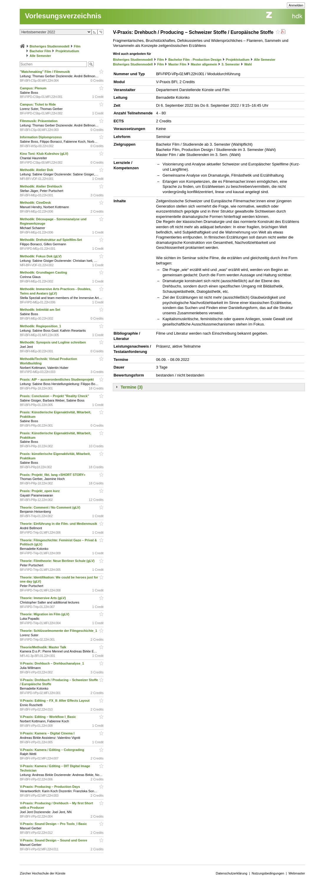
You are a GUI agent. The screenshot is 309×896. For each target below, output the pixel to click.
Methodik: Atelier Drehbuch (41, 186)
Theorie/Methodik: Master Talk (43, 647)
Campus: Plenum (33, 88)
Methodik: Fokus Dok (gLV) (41, 256)
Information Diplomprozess (41, 137)
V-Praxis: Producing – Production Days (50, 786)
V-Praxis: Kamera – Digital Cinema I (47, 733)
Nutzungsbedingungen (268, 873)
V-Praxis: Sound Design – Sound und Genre (54, 840)
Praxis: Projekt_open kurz (40, 491)
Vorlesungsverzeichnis (63, 16)
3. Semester (231, 64)
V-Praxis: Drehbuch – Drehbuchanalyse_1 (52, 663)
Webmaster (296, 873)
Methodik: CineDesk (36, 202)
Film (77, 46)
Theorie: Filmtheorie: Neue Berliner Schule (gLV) (57, 561)
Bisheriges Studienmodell (50, 46)
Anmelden (296, 5)
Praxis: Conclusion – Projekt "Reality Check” (55, 396)
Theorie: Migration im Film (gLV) (45, 614)
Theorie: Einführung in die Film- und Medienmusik (59, 523)
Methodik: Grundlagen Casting (44, 272)
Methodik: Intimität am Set (40, 309)
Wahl (248, 64)
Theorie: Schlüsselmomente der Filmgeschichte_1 (59, 630)
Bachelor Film (40, 51)
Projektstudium (67, 51)
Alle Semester (40, 55)
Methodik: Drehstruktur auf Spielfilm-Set (51, 239)
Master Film (177, 64)
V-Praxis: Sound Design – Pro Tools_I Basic (54, 824)
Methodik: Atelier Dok (37, 170)
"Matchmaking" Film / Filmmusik (45, 71)
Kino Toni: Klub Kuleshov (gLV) (44, 153)
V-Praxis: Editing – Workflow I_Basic (48, 717)
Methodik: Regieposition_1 (41, 326)
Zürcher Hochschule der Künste (42, 873)
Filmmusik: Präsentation (39, 121)
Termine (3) (131, 387)
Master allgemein (204, 64)
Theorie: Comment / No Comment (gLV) (50, 507)
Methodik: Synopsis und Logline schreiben (53, 342)
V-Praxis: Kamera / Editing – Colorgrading (52, 750)
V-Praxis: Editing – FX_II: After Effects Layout (55, 700)
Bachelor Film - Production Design (194, 59)
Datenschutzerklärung (231, 873)
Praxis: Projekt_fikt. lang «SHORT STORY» (53, 474)
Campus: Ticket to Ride (38, 104)
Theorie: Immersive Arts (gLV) (43, 598)
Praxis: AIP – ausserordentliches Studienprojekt (57, 379)
